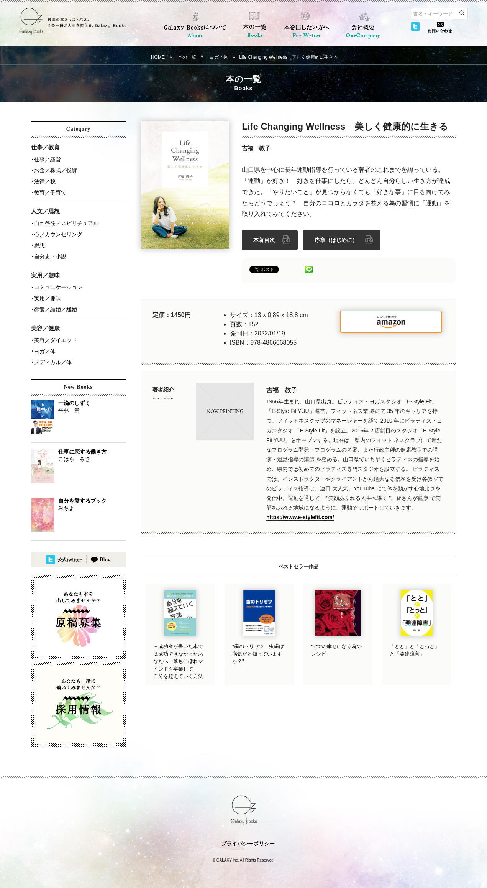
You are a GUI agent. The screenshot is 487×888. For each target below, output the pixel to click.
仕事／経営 (47, 159)
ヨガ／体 (219, 57)
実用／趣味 (47, 296)
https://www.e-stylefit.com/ (300, 517)
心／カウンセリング (58, 233)
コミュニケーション (58, 285)
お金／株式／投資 (55, 170)
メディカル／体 (53, 358)
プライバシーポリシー (248, 840)
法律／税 (45, 181)
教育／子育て (50, 191)
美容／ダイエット (55, 337)
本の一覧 (187, 57)
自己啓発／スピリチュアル (66, 222)
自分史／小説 (50, 254)
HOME (158, 57)
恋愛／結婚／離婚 (55, 306)
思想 (39, 243)
